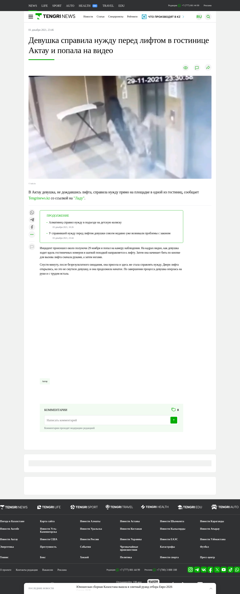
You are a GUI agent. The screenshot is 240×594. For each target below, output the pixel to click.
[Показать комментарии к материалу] (31, 247)
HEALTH (88, 5)
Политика (126, 557)
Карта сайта (47, 521)
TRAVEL (108, 5)
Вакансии (47, 569)
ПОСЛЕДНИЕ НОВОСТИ (41, 588)
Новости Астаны (130, 521)
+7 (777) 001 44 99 (130, 569)
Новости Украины (131, 539)
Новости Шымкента (172, 521)
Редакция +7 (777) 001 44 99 (183, 5)
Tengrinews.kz (39, 198)
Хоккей (84, 557)
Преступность (48, 546)
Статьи (100, 16)
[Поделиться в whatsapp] (31, 212)
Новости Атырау (210, 528)
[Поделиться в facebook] (31, 227)
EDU (121, 5)
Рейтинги (132, 16)
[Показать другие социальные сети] (31, 234)
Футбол (204, 546)
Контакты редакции (27, 569)
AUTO (70, 5)
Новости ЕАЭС (169, 539)
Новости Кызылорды (172, 528)
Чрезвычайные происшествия (129, 548)
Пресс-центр (207, 557)
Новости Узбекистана (213, 539)
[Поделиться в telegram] (31, 220)
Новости (88, 16)
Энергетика (7, 546)
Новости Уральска (91, 528)
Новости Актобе (9, 528)
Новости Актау (9, 539)
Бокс (43, 557)
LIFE (44, 5)
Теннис (4, 557)
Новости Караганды (212, 521)
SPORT (57, 5)
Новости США (48, 539)
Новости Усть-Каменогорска (48, 530)
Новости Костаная (131, 528)
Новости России (89, 539)
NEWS (32, 5)
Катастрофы (167, 546)
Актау (45, 381)
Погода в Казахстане (12, 521)
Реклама (208, 5)
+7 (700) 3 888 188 (167, 569)
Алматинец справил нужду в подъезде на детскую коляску (85, 222)
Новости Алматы (90, 521)
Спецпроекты (115, 16)
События (85, 546)
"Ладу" (79, 198)
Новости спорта (169, 557)
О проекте (5, 569)
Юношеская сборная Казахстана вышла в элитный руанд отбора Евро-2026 (124, 586)
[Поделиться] (208, 67)
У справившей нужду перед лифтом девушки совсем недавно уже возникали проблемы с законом (109, 233)
